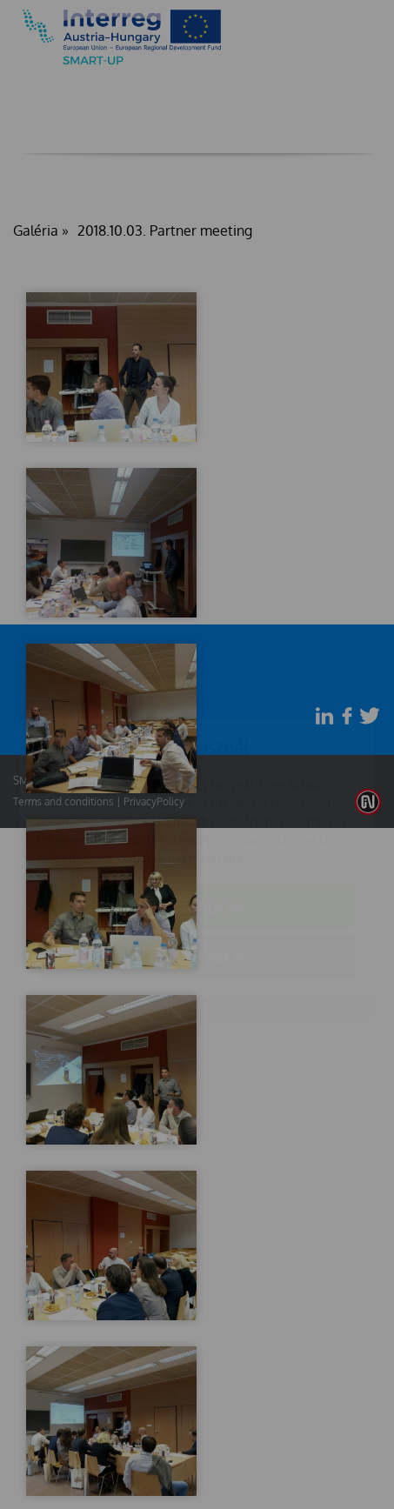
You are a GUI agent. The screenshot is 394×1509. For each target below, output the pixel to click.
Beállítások (197, 854)
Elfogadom (197, 804)
